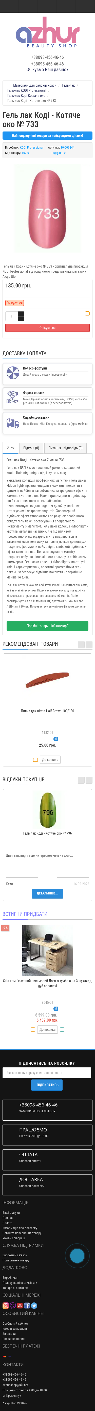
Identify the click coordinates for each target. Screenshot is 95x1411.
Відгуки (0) (31, 448)
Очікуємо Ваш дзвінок (48, 69)
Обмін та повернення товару (22, 1233)
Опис (10, 447)
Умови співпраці (14, 1238)
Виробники (10, 1278)
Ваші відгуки (11, 1213)
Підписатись (48, 1085)
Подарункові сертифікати (20, 1283)
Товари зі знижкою (16, 1288)
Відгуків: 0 (58, 153)
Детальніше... (47, 893)
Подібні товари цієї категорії (47, 626)
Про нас (8, 1218)
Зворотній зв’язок (15, 1255)
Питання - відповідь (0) (65, 448)
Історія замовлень (15, 1328)
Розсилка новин (14, 1339)
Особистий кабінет (15, 1323)
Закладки (9, 1334)
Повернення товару (16, 1260)
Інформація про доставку (20, 1228)
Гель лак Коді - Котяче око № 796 (47, 833)
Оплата (7, 1223)
